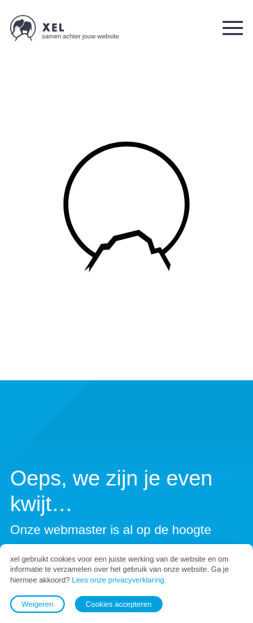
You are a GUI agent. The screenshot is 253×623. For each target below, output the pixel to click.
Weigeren (37, 604)
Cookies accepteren (119, 604)
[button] (233, 28)
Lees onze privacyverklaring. (119, 580)
